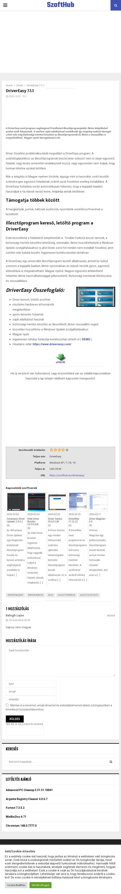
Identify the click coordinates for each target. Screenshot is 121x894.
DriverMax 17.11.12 (74, 520)
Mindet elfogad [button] (40, 885)
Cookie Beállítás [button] (16, 885)
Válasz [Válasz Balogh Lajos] (111, 616)
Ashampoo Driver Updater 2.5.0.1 (16, 520)
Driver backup (15, 595)
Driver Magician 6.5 (97, 520)
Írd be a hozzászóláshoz (25, 724)
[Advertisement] (60, 41)
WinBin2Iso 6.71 (16, 816)
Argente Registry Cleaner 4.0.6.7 (26, 799)
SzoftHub (60, 5)
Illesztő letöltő (89, 595)
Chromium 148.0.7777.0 (21, 825)
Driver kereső (35, 595)
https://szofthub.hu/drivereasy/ (67, 475)
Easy (50, 595)
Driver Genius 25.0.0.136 (55, 520)
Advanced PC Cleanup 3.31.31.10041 (29, 790)
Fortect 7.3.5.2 (15, 807)
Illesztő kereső (66, 595)
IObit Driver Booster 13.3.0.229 (33, 521)
